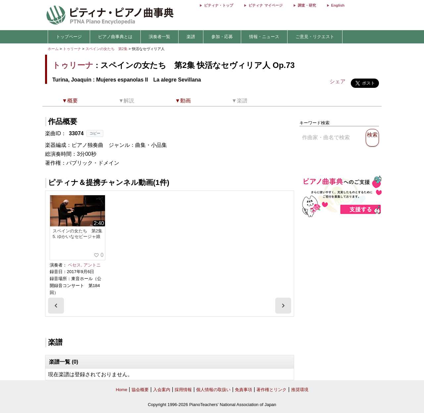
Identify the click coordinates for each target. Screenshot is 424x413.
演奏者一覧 (159, 36)
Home (121, 389)
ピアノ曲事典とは (115, 36)
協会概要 (140, 389)
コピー (94, 133)
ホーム (53, 49)
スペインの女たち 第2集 (107, 49)
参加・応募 (222, 36)
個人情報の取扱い (213, 389)
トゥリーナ (72, 49)
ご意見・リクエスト (314, 36)
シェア (337, 81)
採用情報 (183, 389)
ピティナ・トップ (218, 5)
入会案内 (161, 389)
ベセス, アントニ (84, 265)
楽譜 (190, 36)
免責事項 (243, 389)
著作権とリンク (271, 389)
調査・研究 (307, 5)
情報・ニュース (264, 36)
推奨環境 (299, 389)
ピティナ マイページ (265, 5)
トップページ (69, 36)
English (337, 5)
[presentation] (56, 306)
